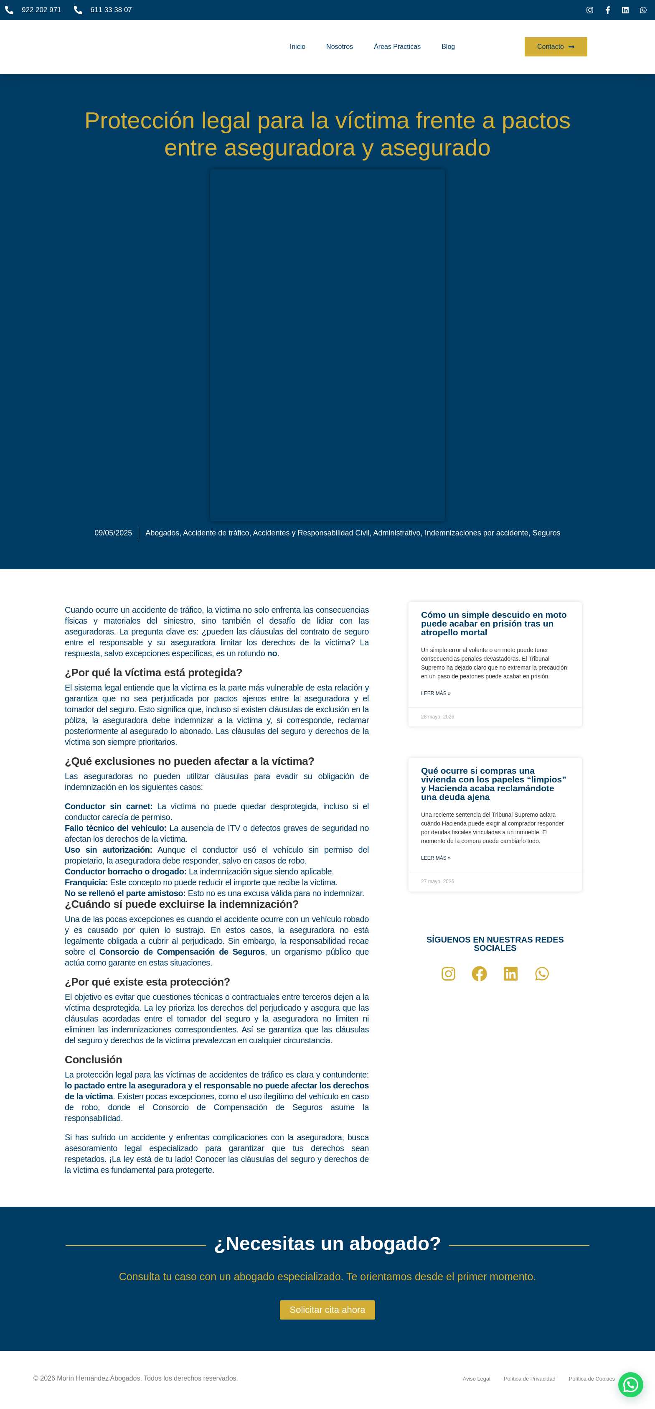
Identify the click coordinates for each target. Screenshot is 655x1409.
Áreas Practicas (397, 46)
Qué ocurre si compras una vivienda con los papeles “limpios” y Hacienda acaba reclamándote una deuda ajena (493, 784)
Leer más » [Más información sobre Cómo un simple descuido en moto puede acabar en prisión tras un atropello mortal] (436, 693)
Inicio (297, 46)
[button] (630, 1384)
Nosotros (339, 46)
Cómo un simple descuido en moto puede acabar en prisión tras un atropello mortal (494, 623)
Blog (448, 46)
